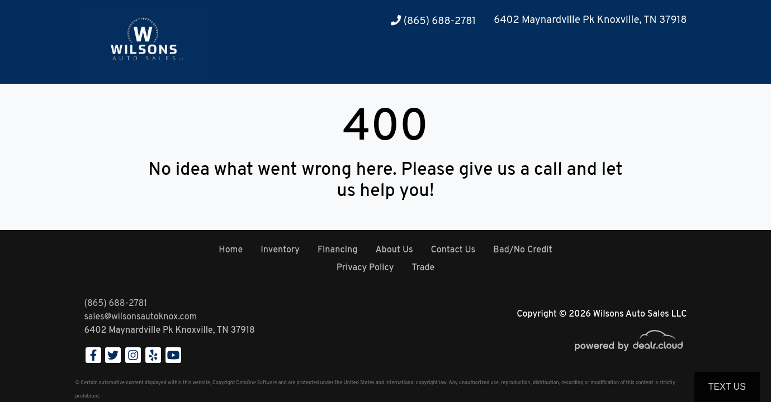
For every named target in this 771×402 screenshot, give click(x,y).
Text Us (727, 386)
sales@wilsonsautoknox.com (140, 317)
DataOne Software (256, 383)
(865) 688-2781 (433, 21)
